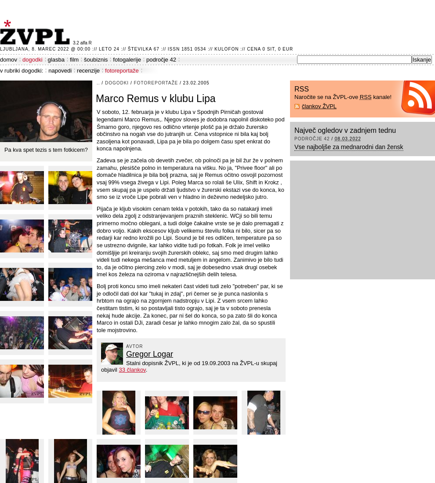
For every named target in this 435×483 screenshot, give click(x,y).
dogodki (32, 59)
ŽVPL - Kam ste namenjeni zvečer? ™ (36, 32)
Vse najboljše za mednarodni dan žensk (348, 146)
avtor (134, 346)
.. (98, 82)
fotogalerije (127, 59)
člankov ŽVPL (319, 106)
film (74, 59)
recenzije (88, 70)
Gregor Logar (149, 354)
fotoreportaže (122, 70)
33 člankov (132, 369)
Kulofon (226, 49)
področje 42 (161, 59)
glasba (56, 59)
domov (8, 59)
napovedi (60, 70)
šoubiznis (96, 59)
